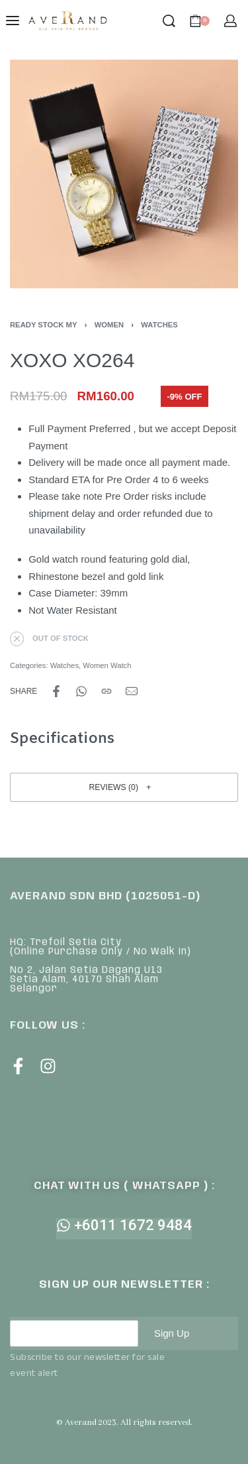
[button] (124, 787)
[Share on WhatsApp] (81, 691)
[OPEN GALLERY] (124, 174)
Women (109, 325)
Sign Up (171, 1333)
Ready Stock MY (43, 325)
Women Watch (107, 665)
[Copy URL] (106, 691)
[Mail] (132, 691)
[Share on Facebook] (56, 691)
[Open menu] (12, 20)
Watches (159, 325)
